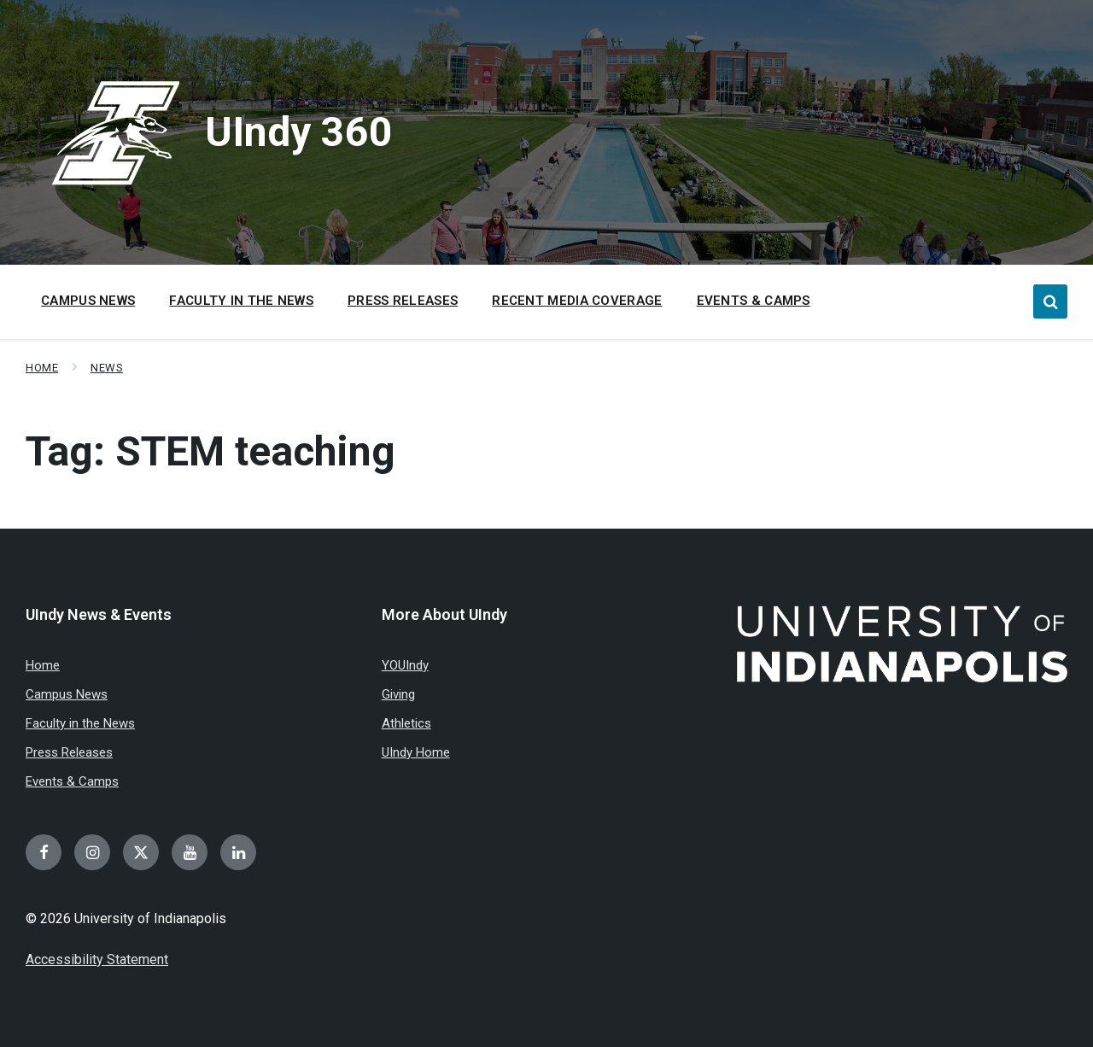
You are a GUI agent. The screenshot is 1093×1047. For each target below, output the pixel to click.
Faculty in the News (80, 723)
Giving (398, 694)
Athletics (406, 723)
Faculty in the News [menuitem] (241, 300)
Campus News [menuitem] (88, 300)
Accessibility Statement (97, 959)
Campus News (67, 694)
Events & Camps (72, 781)
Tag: (210, 451)
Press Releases (69, 752)
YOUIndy (405, 665)
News (107, 367)
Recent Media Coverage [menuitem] (577, 300)
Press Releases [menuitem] (403, 300)
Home (42, 367)
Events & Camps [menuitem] (753, 300)
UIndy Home (416, 752)
